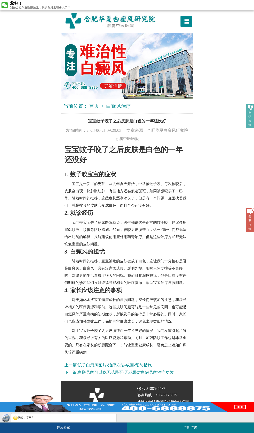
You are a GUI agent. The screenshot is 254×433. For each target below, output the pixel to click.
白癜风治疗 (118, 106)
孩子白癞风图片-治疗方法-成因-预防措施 (115, 365)
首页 (94, 106)
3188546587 (155, 389)
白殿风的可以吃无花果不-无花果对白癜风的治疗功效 (126, 372)
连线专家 (63, 427)
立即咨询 (192, 426)
